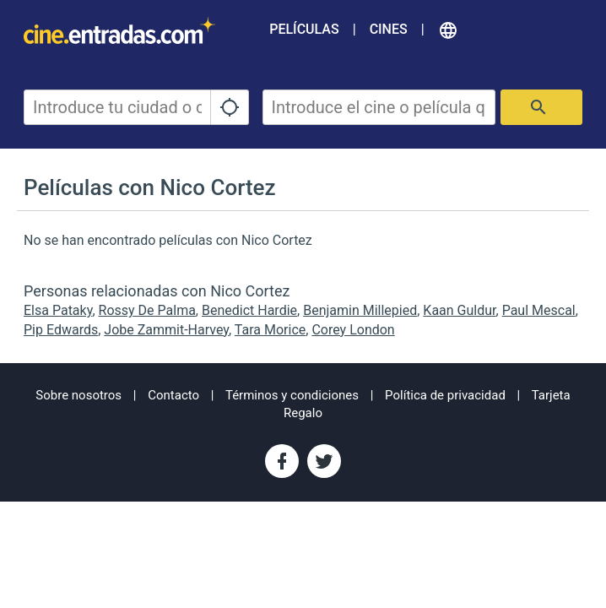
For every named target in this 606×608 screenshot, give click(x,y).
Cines (389, 29)
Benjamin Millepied (360, 310)
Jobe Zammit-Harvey (166, 330)
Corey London (352, 330)
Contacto (173, 395)
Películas (303, 29)
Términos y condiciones (292, 395)
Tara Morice (270, 330)
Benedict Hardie (249, 310)
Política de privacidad (445, 395)
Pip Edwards (61, 330)
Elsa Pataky (58, 310)
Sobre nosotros (78, 395)
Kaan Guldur (459, 310)
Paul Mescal (539, 310)
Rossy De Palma (147, 310)
